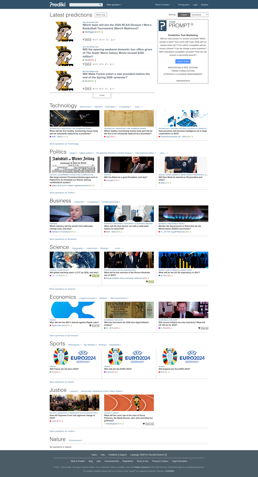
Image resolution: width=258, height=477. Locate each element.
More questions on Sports (62, 382)
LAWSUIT (115, 413)
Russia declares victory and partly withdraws (124, 278)
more (102, 95)
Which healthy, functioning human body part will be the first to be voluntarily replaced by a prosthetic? (128, 132)
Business (60, 200)
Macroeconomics (119, 298)
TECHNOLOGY (55, 128)
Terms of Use (142, 461)
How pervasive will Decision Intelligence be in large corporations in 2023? (183, 132)
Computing (124, 107)
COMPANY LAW (87, 175)
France (109, 372)
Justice (58, 390)
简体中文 (144, 455)
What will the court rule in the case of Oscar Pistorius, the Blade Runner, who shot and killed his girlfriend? (128, 418)
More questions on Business (63, 239)
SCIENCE (53, 270)
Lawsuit (73, 391)
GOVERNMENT (63, 175)
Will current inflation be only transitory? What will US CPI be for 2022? (182, 323)
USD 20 (95, 326)
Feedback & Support (118, 455)
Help (103, 455)
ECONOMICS (109, 320)
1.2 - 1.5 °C (56, 275)
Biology (104, 248)
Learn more (183, 61)
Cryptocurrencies (87, 298)
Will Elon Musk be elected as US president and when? (180, 178)
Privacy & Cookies (160, 461)
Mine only (100, 14)
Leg (107, 136)
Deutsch (160, 455)
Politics (58, 151)
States (73, 153)
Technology (63, 105)
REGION (162, 175)
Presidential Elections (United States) (114, 153)
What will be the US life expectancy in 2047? (179, 272)
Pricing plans (184, 5)
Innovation (110, 107)
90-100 (163, 275)
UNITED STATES (186, 175)
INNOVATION (66, 128)
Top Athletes (89, 345)
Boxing (102, 345)
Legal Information (179, 461)
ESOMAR (170, 471)
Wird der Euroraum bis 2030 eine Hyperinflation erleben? (126, 323)
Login (195, 5)
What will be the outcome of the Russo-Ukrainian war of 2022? (127, 273)
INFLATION (119, 320)
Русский (152, 455)
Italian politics (86, 153)
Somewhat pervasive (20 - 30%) (173, 136)
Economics (63, 297)
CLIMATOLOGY (63, 270)
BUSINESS (53, 224)
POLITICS (53, 175)
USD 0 (88, 40)
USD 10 (95, 276)
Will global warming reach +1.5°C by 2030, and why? (74, 272)
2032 (162, 183)
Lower (54, 421)
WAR (115, 270)
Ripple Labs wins (58, 325)
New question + (114, 4)
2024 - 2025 (111, 232)
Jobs (99, 461)
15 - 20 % (110, 328)
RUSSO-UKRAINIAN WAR (127, 270)
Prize (151, 282)
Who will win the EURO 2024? (118, 369)
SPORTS (53, 366)
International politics (144, 153)
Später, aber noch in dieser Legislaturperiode (70, 185)
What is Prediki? (162, 5)
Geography (77, 248)
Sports (57, 343)
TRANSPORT (129, 224)
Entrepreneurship (110, 202)
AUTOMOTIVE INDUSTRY (144, 224)
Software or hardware (60, 232)
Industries (79, 202)
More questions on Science (63, 289)
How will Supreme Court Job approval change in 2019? (72, 416)
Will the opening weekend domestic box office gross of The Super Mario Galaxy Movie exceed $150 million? (117, 53)
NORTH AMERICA (172, 175)
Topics (94, 455)
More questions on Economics (64, 335)
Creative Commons (141, 467)
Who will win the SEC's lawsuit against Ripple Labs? (74, 322)
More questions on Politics (62, 192)
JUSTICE (53, 320)
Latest (184, 14)
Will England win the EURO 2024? (174, 369)
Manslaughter (111, 424)
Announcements (111, 461)
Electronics (85, 107)
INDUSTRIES (118, 224)
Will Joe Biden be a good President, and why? (125, 177)
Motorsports (74, 345)
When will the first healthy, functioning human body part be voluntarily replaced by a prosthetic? (74, 132)
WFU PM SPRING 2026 (90, 22)
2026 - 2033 (56, 136)
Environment (75, 440)
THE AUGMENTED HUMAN (82, 128)
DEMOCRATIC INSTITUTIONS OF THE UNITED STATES (89, 413)
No (86, 59)
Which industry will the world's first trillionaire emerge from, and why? (71, 227)
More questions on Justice (62, 431)
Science (59, 247)
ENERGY (182, 224)
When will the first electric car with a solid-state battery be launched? (126, 227)
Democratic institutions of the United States (101, 391)
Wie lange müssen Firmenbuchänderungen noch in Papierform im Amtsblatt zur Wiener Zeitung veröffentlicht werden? (74, 180)
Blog (91, 461)
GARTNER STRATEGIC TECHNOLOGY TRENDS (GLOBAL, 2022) (193, 128)
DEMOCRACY (63, 413)
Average (109, 180)
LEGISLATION (76, 175)
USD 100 (149, 424)
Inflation (103, 298)
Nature (58, 439)
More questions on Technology (64, 144)
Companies (92, 202)
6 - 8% (163, 328)
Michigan (89, 31)
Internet (98, 107)
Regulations (128, 461)
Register (204, 5)
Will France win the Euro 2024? (64, 369)
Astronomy (92, 248)
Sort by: (172, 14)
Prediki (57, 4)
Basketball (114, 345)
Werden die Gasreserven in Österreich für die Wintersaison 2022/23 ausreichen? (180, 227)
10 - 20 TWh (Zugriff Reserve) (172, 232)
